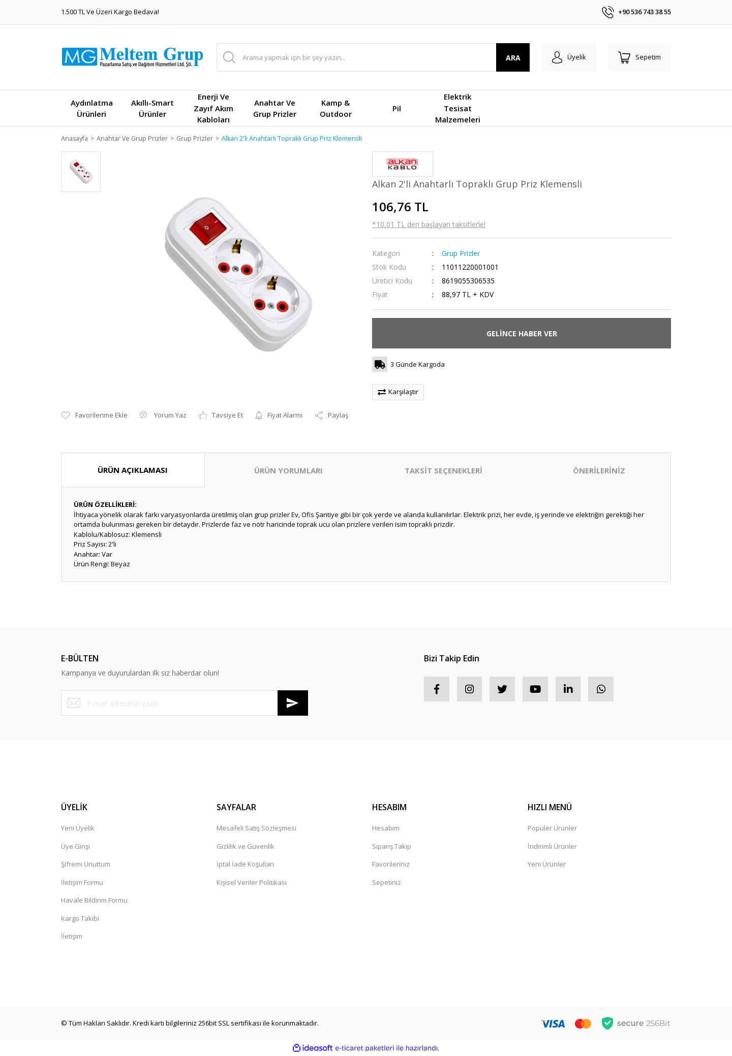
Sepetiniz (386, 882)
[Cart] (639, 57)
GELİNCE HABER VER (521, 334)
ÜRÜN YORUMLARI (288, 471)
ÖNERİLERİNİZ (599, 471)
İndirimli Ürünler (552, 846)
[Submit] (293, 703)
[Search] (373, 57)
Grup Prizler (461, 254)
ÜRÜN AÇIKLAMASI (133, 470)
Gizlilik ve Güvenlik (245, 846)
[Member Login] (568, 57)
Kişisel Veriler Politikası (252, 882)
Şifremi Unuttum (85, 864)
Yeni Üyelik (78, 828)
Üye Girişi (75, 846)
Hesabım (386, 828)
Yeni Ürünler (547, 864)
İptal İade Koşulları (245, 864)
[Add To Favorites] (94, 416)
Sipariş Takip (391, 846)
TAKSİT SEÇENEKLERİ (443, 471)
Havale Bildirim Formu (94, 900)
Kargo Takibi (80, 918)
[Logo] (132, 57)
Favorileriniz (391, 864)
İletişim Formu (82, 882)
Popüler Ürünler (552, 828)
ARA (512, 57)
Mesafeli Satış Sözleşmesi (256, 828)
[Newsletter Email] (184, 703)
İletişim (71, 936)
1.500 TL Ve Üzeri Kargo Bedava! (110, 11)
